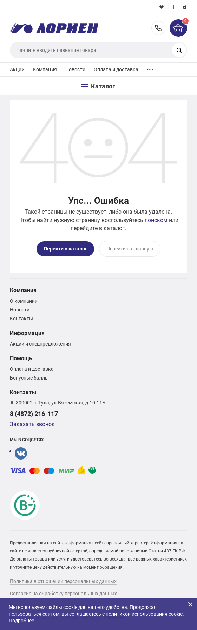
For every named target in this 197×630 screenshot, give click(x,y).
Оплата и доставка (116, 69)
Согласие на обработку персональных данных (63, 593)
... (150, 68)
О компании (24, 301)
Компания (45, 69)
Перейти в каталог (65, 249)
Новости (75, 69)
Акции (17, 69)
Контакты (21, 318)
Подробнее (21, 620)
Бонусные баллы (29, 378)
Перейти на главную (129, 249)
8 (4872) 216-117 (158, 28)
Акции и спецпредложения (40, 344)
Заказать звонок (32, 424)
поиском (156, 220)
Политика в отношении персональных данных (63, 581)
